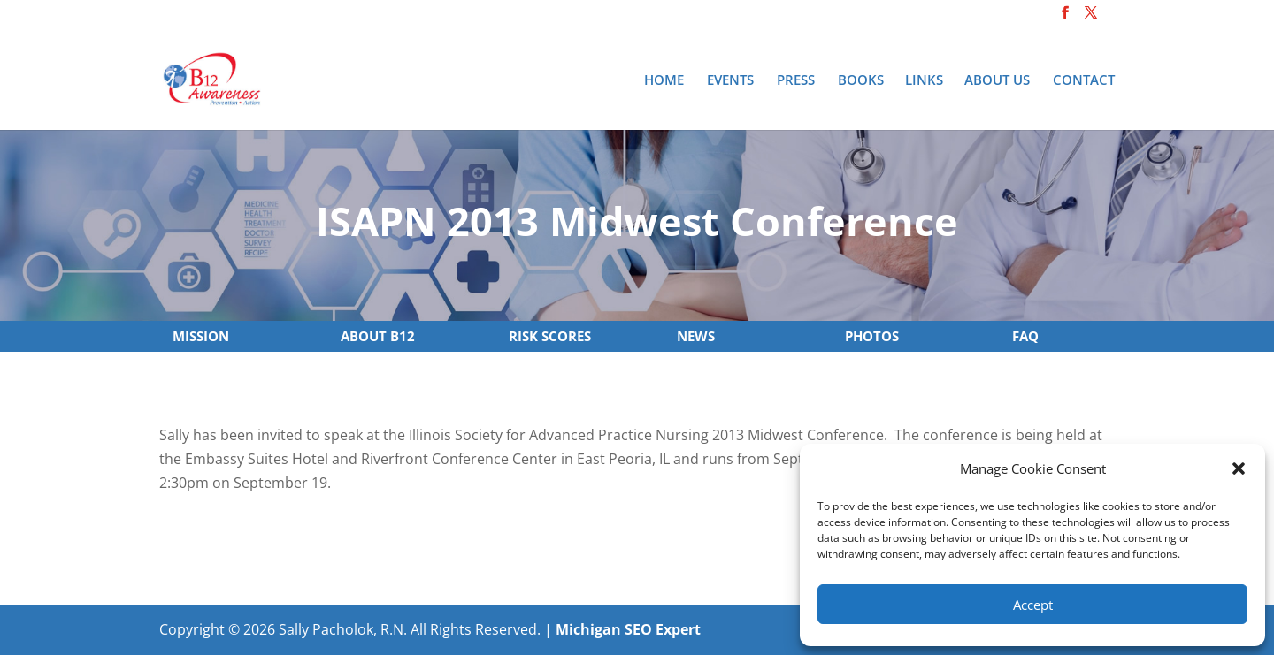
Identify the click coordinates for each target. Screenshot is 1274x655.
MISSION (201, 336)
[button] (1238, 468)
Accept (1033, 604)
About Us (997, 80)
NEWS (696, 336)
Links (924, 80)
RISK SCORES (550, 336)
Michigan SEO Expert (628, 629)
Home (664, 80)
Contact (1084, 80)
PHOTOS (872, 336)
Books (861, 80)
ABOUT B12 (378, 336)
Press (796, 80)
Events (730, 80)
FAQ (1025, 336)
